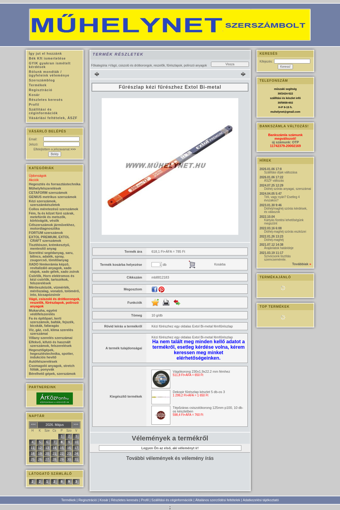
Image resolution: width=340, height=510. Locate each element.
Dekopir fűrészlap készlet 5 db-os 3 (199, 392)
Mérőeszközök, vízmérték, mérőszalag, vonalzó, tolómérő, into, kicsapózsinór (54, 291)
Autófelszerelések (43, 361)
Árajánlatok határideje (279, 248)
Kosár (104, 500)
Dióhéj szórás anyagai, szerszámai (287, 188)
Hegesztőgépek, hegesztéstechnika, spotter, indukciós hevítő (51, 353)
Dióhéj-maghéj (274, 239)
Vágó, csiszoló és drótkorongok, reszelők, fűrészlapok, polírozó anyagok (54, 302)
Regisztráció (87, 500)
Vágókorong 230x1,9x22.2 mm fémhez (201, 371)
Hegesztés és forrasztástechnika (54, 184)
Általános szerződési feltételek (217, 500)
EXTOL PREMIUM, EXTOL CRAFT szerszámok (49, 238)
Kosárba (220, 264)
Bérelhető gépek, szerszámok (52, 373)
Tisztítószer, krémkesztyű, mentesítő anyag (49, 246)
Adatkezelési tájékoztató (261, 500)
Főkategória (99, 65)
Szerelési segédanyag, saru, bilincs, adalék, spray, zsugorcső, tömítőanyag (51, 256)
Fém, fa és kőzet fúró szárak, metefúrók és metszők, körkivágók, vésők (51, 216)
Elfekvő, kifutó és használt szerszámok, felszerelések (50, 343)
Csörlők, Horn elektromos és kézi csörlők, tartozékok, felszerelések (51, 279)
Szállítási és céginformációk (172, 500)
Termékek (68, 500)
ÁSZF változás (274, 180)
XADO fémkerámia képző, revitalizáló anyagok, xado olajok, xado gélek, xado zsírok (54, 267)
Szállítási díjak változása (280, 172)
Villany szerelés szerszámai (51, 338)
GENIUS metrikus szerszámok (52, 197)
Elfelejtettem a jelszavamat (54, 149)
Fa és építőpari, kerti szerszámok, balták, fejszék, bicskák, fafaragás (51, 322)
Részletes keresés (124, 500)
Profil (145, 500)
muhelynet (277, 111)
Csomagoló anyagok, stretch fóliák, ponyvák (51, 367)
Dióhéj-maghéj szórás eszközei (285, 231)
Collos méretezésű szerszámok (53, 209)
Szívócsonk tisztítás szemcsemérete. (277, 258)
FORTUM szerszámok (46, 232)
